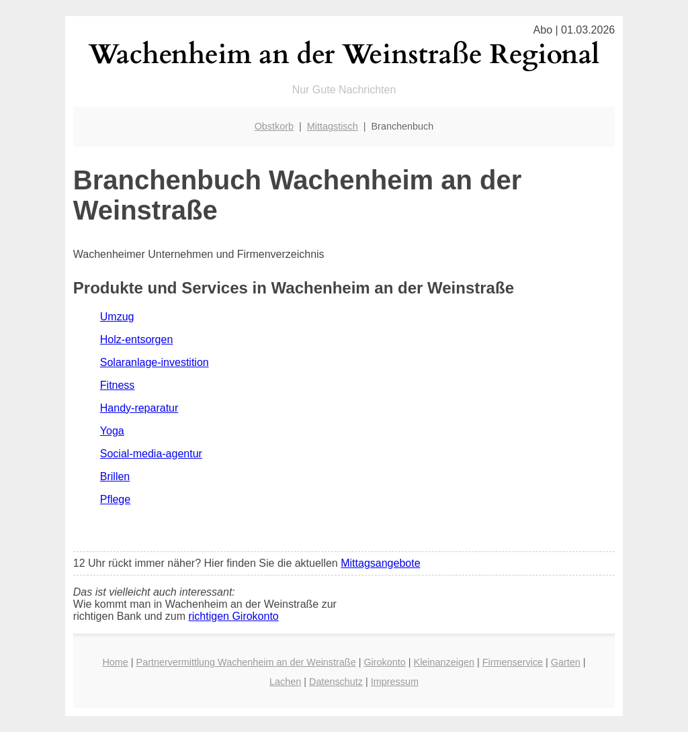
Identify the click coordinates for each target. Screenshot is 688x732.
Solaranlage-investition (154, 362)
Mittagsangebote (380, 563)
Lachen (285, 681)
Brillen (115, 476)
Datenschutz (336, 681)
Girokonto (384, 662)
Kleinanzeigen (444, 662)
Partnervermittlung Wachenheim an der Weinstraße (246, 662)
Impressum (395, 681)
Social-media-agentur (151, 453)
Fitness (117, 385)
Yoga (112, 431)
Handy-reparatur (139, 408)
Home (115, 662)
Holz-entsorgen (136, 339)
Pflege (115, 499)
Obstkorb (274, 126)
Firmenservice (512, 662)
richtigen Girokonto (233, 616)
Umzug (117, 316)
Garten (565, 662)
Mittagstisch (332, 126)
